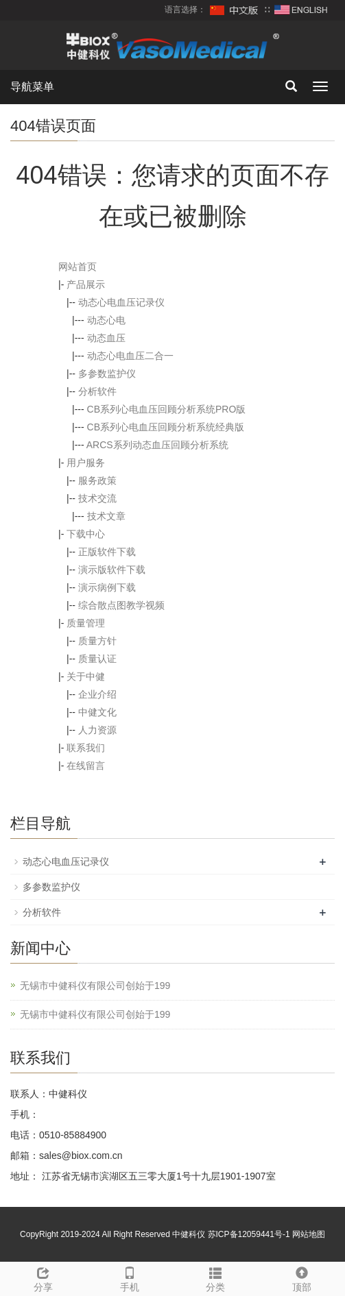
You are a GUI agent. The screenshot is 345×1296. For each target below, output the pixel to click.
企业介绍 (97, 694)
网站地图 (308, 1234)
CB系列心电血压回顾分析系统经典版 (165, 426)
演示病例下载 (107, 587)
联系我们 (86, 747)
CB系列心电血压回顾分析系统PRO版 (166, 409)
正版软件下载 (107, 551)
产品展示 (86, 284)
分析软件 (97, 391)
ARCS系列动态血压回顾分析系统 (157, 444)
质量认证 (97, 658)
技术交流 (97, 498)
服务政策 (97, 480)
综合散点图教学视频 (121, 605)
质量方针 (97, 640)
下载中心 (86, 533)
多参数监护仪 (107, 373)
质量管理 (86, 623)
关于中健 (86, 676)
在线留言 (86, 765)
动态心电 (106, 320)
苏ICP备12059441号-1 (249, 1234)
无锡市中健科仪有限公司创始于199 (95, 985)
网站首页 (77, 266)
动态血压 (106, 337)
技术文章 (106, 516)
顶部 (302, 1277)
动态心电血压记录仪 (121, 302)
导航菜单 (32, 87)
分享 (43, 1277)
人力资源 (97, 729)
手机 (129, 1277)
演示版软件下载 (111, 569)
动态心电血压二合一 (130, 355)
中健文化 (97, 712)
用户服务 (86, 462)
